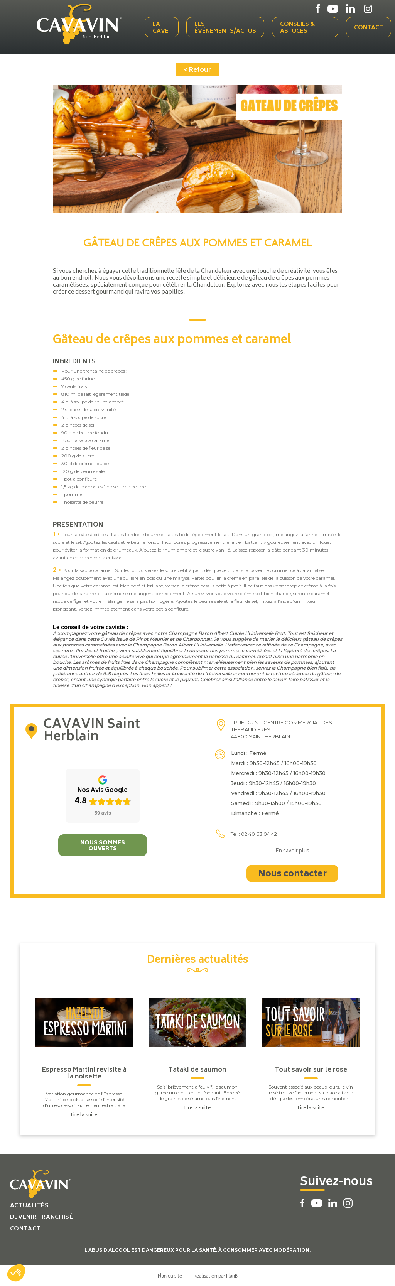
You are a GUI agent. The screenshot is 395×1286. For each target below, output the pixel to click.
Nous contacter (292, 874)
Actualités (29, 1206)
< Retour (197, 70)
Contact (368, 28)
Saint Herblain (97, 37)
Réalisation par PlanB (216, 1275)
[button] (16, 1273)
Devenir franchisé (41, 1217)
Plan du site (170, 1275)
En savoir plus (292, 851)
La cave (161, 28)
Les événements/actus (225, 28)
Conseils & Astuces (297, 28)
